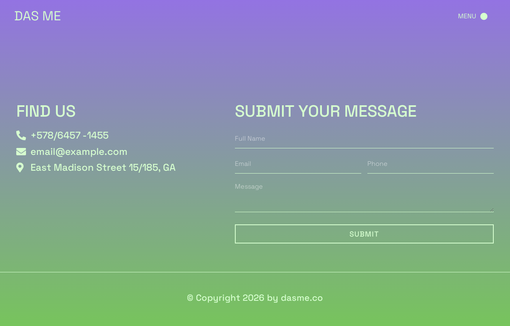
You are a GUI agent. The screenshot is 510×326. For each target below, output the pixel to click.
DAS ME (37, 16)
